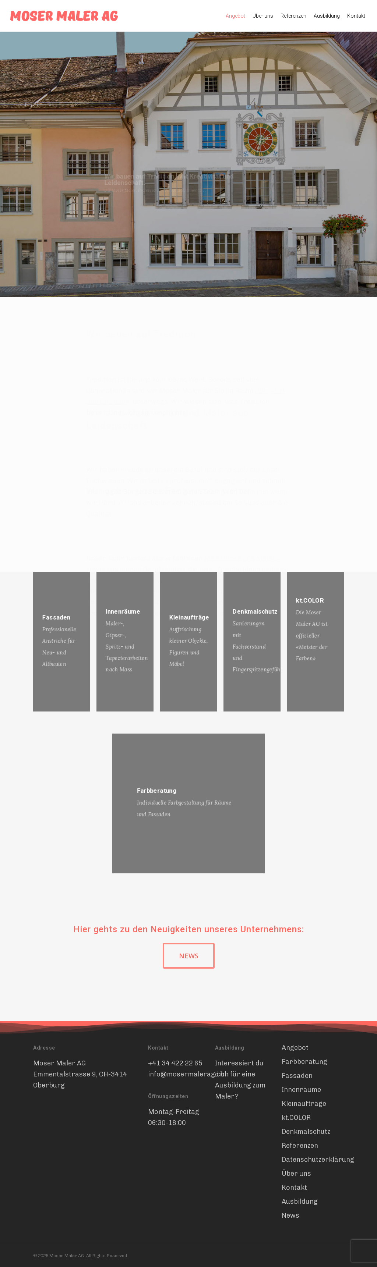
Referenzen (300, 1146)
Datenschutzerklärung (312, 1160)
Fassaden (297, 1076)
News (290, 1215)
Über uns (296, 1174)
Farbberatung (304, 1062)
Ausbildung (300, 1201)
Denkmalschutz (306, 1132)
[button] (189, 956)
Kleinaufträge (304, 1104)
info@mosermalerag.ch (186, 1074)
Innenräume (301, 1090)
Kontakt (294, 1187)
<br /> (87, 1125)
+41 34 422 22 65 (175, 1063)
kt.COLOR (296, 1118)
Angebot (295, 1048)
